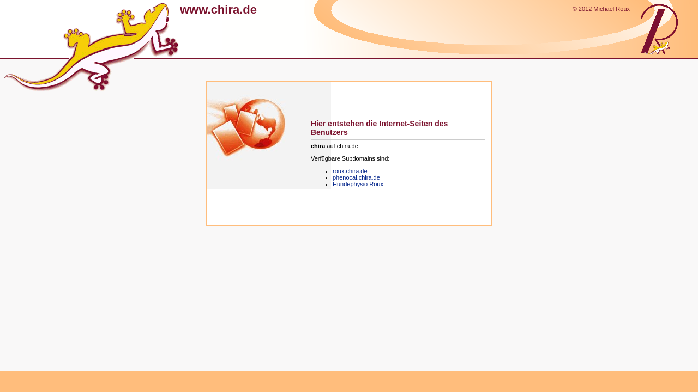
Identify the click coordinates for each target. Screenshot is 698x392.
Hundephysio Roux (358, 184)
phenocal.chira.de (356, 177)
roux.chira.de (350, 171)
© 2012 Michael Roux (601, 8)
